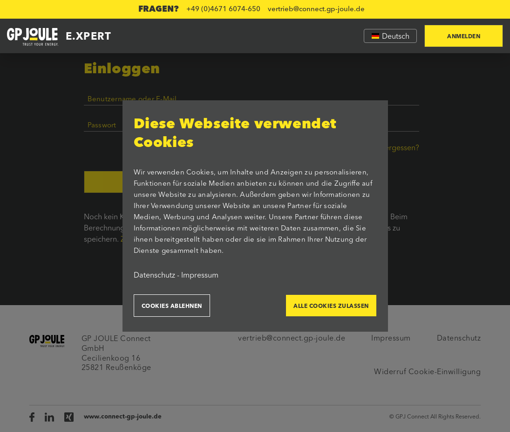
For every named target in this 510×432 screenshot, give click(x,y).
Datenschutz (154, 275)
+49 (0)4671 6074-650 (223, 9)
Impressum (199, 275)
